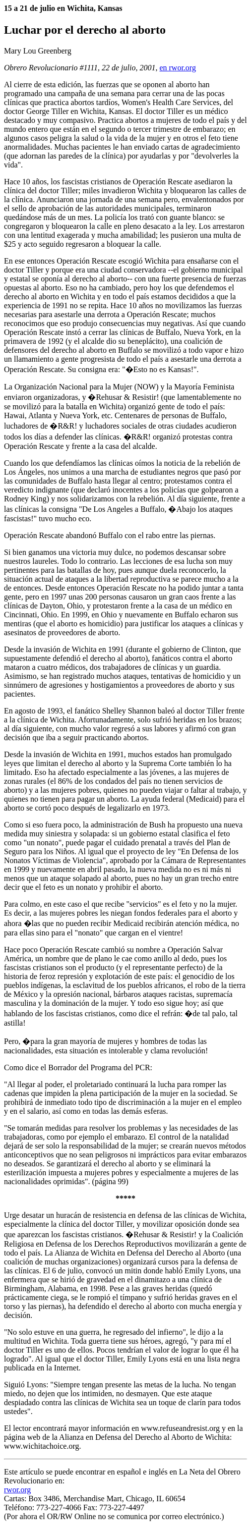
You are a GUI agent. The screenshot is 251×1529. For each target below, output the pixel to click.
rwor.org (17, 1489)
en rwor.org (177, 67)
